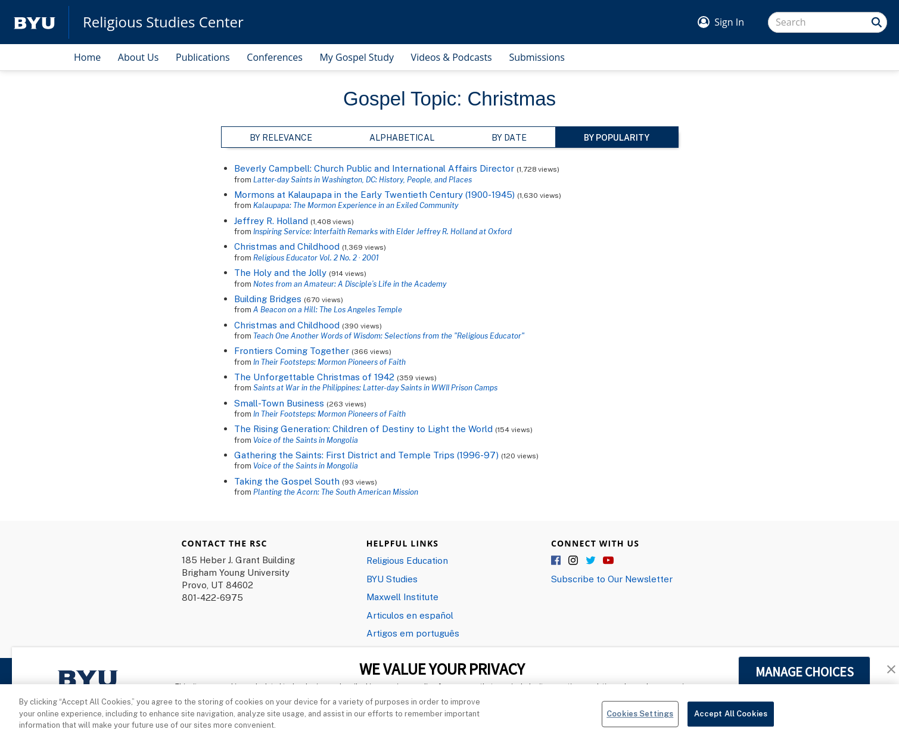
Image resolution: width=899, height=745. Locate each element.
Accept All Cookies (730, 713)
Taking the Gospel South (287, 481)
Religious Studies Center (163, 22)
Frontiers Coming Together (291, 350)
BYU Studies (392, 578)
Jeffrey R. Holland (271, 220)
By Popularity (616, 137)
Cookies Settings (639, 713)
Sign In (729, 22)
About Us (138, 57)
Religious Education (407, 560)
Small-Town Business (279, 403)
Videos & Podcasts (451, 57)
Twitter (591, 561)
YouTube (608, 561)
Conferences (275, 57)
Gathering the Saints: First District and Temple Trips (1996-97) (366, 454)
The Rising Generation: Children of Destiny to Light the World (363, 428)
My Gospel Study (356, 57)
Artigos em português (412, 633)
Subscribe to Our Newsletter (612, 578)
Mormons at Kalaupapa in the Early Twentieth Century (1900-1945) (374, 194)
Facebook (556, 561)
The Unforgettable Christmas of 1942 (314, 376)
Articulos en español (409, 615)
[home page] (34, 22)
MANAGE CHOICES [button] (804, 671)
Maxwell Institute (402, 596)
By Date (509, 137)
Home (87, 57)
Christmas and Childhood (287, 246)
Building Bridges (267, 298)
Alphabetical (401, 137)
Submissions (537, 57)
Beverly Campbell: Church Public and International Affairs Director (374, 168)
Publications (203, 57)
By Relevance (281, 137)
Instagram (573, 561)
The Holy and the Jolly (280, 272)
